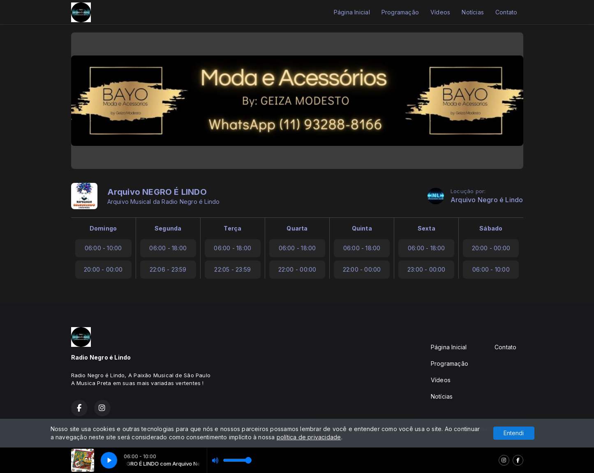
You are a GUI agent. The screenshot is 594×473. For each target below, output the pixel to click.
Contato (506, 12)
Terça (232, 228)
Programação (400, 12)
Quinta (362, 228)
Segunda (168, 228)
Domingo (103, 228)
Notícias (473, 12)
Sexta (426, 228)
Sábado (490, 228)
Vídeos (440, 12)
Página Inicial (352, 12)
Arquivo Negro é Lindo (487, 200)
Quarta (297, 228)
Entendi (514, 432)
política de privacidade (309, 437)
